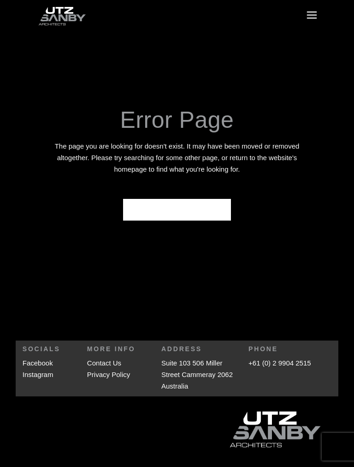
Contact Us (104, 363)
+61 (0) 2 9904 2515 (279, 363)
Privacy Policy (108, 374)
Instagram (38, 374)
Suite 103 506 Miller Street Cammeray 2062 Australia (197, 374)
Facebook (38, 363)
